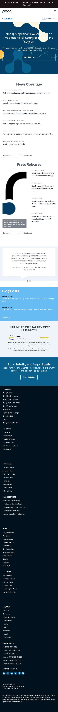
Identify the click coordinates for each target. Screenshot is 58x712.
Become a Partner (9, 579)
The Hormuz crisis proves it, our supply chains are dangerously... (28, 134)
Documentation (8, 471)
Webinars (6, 562)
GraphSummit (7, 556)
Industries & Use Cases (10, 446)
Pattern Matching (8, 442)
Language (7, 155)
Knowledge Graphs (9, 439)
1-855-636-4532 (11, 647)
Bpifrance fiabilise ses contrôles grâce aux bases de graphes (26, 93)
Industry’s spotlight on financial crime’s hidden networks (24, 113)
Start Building (29, 377)
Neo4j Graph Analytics (10, 399)
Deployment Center (9, 474)
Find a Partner (7, 575)
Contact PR (50, 18)
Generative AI (7, 436)
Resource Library (8, 532)
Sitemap (21, 686)
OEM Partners (7, 585)
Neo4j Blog (6, 536)
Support (5, 634)
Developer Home (8, 467)
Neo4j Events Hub (9, 552)
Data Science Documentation (12, 504)
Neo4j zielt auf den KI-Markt (14, 144)
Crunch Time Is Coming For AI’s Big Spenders (20, 103)
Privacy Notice (13, 686)
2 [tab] (30, 281)
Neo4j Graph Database (10, 396)
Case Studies (7, 449)
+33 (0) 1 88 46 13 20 (15, 657)
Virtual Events (7, 484)
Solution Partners (8, 582)
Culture (5, 627)
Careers (5, 624)
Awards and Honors (9, 617)
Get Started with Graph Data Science (15, 507)
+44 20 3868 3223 (11, 654)
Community (6, 481)
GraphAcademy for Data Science (14, 514)
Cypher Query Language (11, 413)
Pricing (5, 419)
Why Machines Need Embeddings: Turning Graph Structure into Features (27, 310)
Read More (29, 57)
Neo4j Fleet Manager (10, 406)
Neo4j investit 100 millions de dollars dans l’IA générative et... (43, 188)
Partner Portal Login (9, 592)
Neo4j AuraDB (7, 393)
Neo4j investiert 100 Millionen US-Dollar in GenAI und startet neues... (43, 203)
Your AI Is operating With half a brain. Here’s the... (22, 124)
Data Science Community (11, 510)
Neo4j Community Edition (11, 423)
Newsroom (6, 614)
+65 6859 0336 (15, 660)
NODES (5, 559)
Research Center (8, 542)
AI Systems (6, 432)
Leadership (6, 631)
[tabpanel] (29, 263)
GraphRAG (6, 566)
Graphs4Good (7, 620)
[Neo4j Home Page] (7, 11)
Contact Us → (8, 643)
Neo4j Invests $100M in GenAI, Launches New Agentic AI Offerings (43, 219)
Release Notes (8, 491)
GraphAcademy (8, 488)
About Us (6, 610)
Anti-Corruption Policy (10, 688)
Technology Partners (10, 589)
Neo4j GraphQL (8, 416)
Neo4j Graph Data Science (12, 403)
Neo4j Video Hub (8, 549)
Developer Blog (8, 477)
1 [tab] (28, 281)
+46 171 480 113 (14, 650)
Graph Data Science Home (11, 500)
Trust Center (7, 637)
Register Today (29, 5)
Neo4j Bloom (7, 409)
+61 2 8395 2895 (15, 664)
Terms (5, 686)
